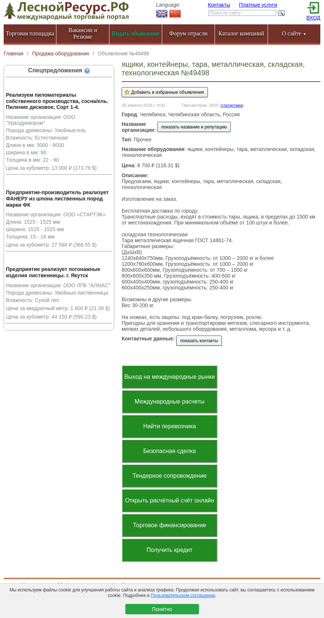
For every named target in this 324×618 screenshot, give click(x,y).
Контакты (219, 5)
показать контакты (199, 340)
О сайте (294, 33)
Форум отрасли (188, 33)
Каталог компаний (241, 33)
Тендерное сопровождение (169, 476)
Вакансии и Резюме (83, 33)
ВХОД (313, 18)
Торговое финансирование (169, 525)
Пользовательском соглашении (183, 595)
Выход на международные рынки (169, 377)
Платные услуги (258, 5)
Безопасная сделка (169, 451)
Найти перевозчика (169, 426)
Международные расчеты (170, 401)
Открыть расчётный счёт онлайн (169, 500)
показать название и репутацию (194, 127)
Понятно (162, 609)
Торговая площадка (30, 33)
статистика (232, 105)
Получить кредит (170, 550)
